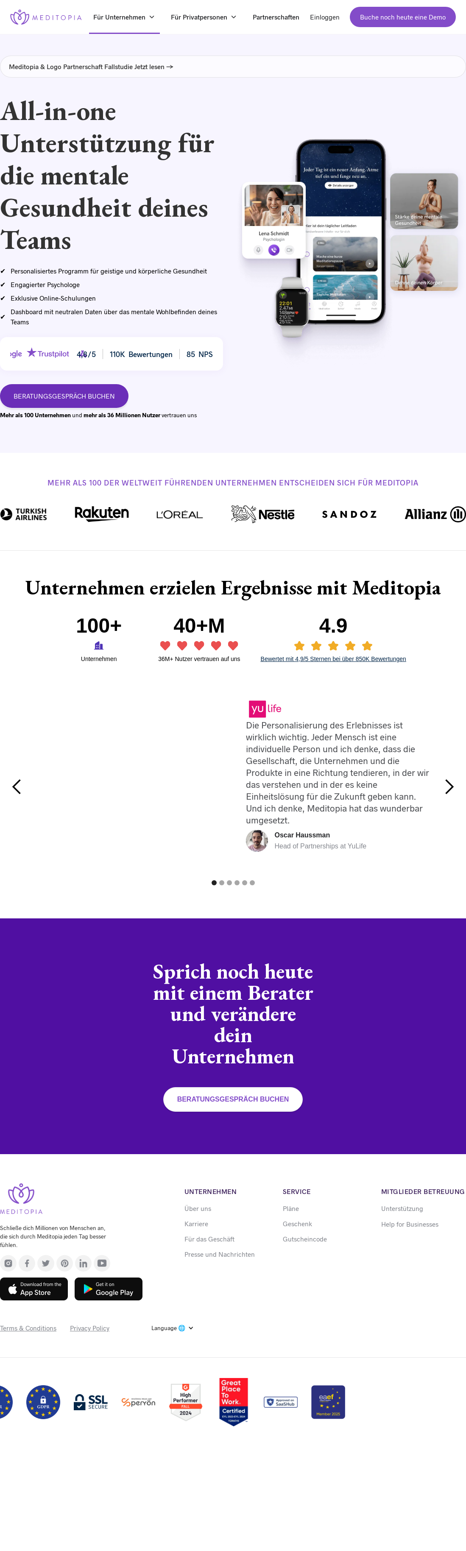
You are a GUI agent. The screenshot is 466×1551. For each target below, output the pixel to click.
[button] (17, 787)
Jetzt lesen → (153, 66)
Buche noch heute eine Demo (403, 17)
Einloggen (325, 17)
